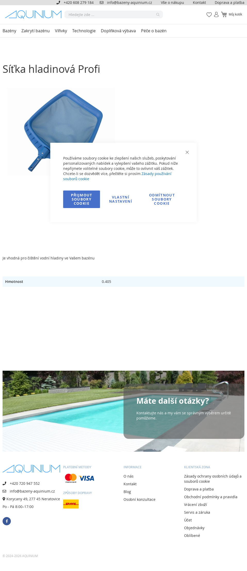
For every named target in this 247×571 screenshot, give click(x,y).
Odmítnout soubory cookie (162, 199)
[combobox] (113, 14)
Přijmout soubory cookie (81, 199)
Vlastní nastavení (120, 199)
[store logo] (34, 14)
